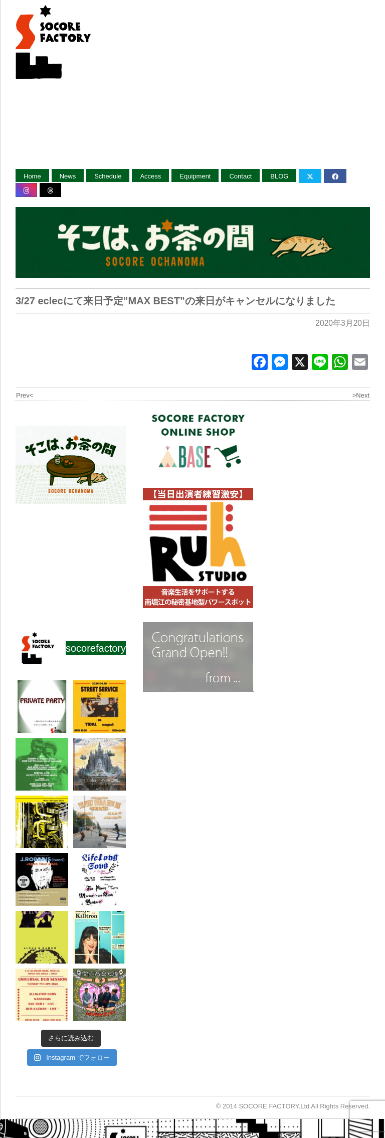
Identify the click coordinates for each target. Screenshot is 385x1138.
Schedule (107, 176)
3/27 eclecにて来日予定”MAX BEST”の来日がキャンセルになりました (175, 300)
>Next (360, 395)
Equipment (195, 176)
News (68, 176)
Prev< (24, 395)
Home (32, 176)
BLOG (279, 176)
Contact (240, 176)
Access (150, 176)
